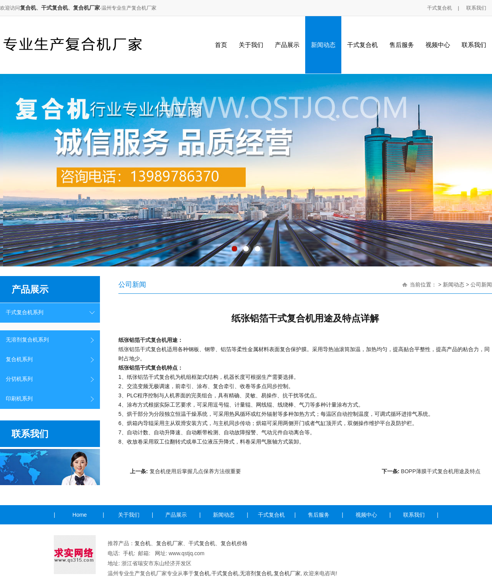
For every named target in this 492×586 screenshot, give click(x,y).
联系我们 (476, 8)
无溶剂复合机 (256, 573)
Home (80, 515)
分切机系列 (19, 379)
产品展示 (287, 45)
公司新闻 (481, 284)
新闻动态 (323, 45)
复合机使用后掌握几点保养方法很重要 (195, 471)
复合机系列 (19, 359)
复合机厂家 (86, 8)
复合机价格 (234, 543)
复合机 (28, 8)
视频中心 (438, 45)
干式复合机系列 (24, 312)
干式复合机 (54, 8)
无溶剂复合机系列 (27, 340)
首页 (221, 45)
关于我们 (251, 45)
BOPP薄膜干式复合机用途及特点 (440, 471)
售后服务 (401, 45)
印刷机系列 (19, 399)
